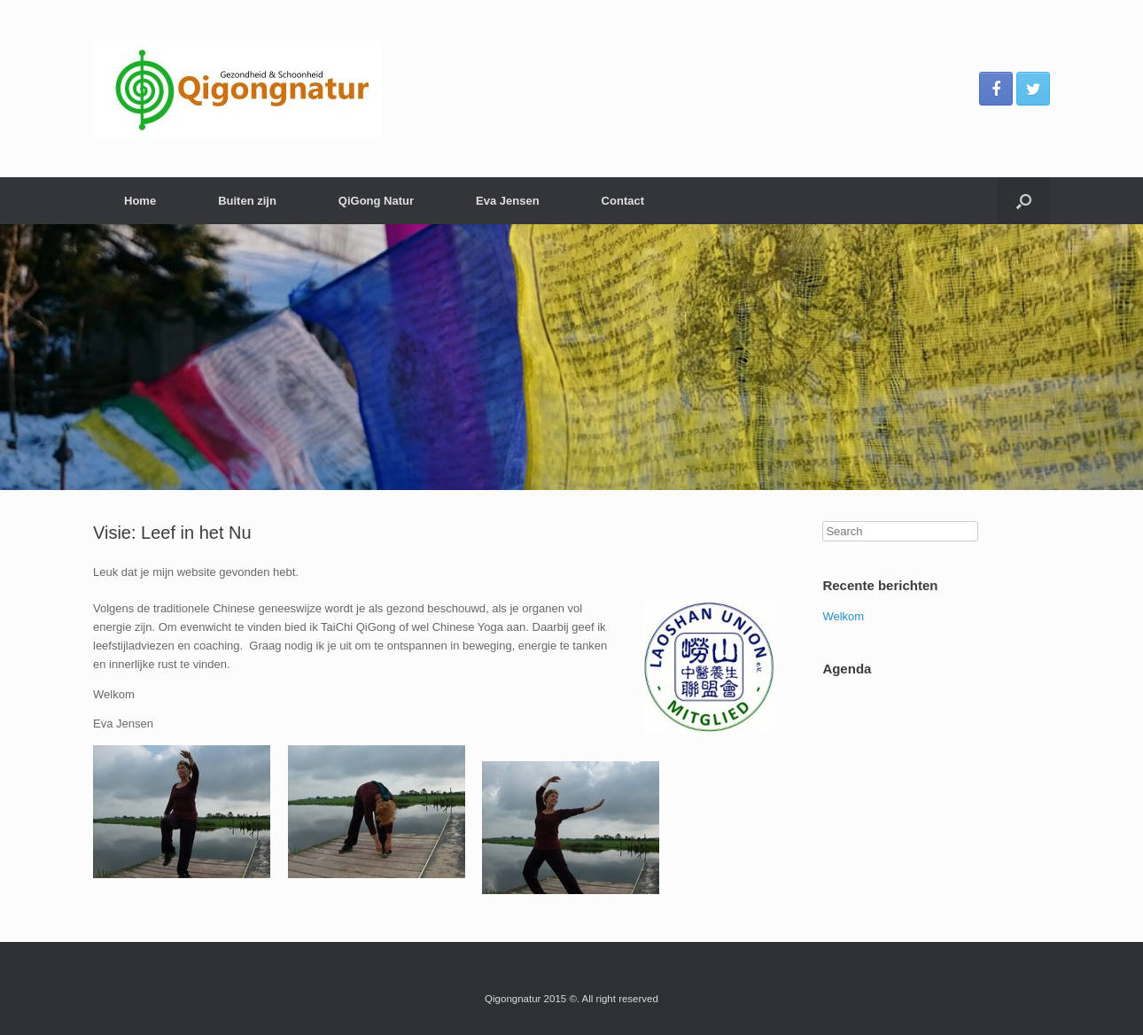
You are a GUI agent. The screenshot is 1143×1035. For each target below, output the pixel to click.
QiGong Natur (376, 200)
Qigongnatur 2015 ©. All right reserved (571, 998)
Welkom (843, 616)
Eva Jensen (508, 200)
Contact (623, 200)
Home (140, 200)
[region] (571, 357)
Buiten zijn (247, 200)
